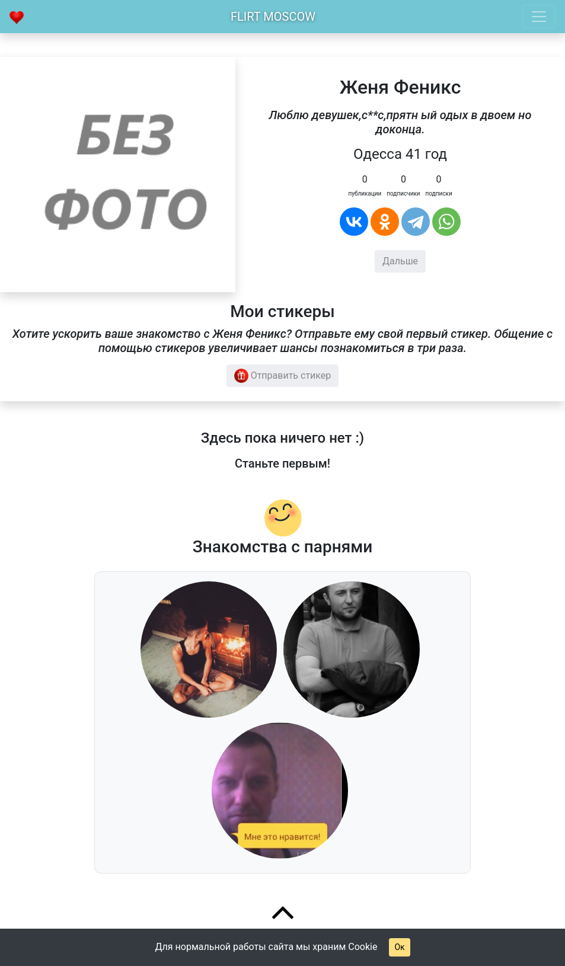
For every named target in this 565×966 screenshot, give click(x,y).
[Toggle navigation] (539, 16)
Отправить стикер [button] (282, 376)
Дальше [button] (400, 261)
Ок (399, 947)
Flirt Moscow (273, 16)
